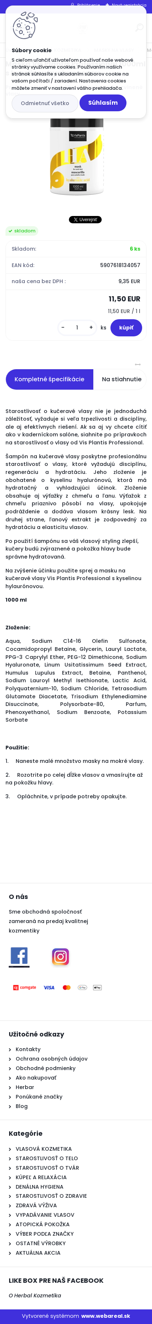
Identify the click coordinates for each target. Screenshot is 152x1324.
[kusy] (77, 328)
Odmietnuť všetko (45, 103)
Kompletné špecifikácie (49, 379)
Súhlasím (103, 103)
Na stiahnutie (121, 379)
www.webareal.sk (105, 1316)
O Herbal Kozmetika (35, 1295)
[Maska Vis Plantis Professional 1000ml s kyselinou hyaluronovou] (76, 156)
